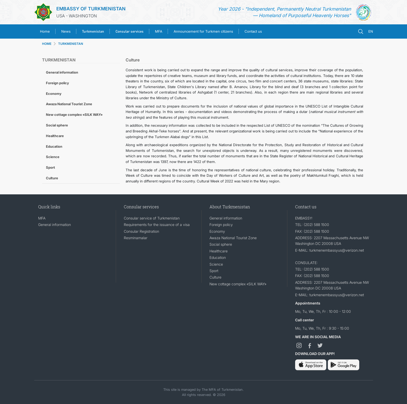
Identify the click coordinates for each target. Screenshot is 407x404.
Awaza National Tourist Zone (69, 104)
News (66, 31)
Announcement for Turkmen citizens (203, 31)
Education (54, 146)
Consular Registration (141, 231)
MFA (158, 31)
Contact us (253, 31)
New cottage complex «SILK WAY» (74, 114)
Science (52, 157)
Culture (52, 178)
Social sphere (57, 125)
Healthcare (55, 136)
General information (62, 72)
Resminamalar (135, 238)
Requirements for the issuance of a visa (157, 224)
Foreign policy (57, 83)
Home (45, 31)
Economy (54, 93)
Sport (50, 167)
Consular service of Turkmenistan (152, 218)
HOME (46, 44)
